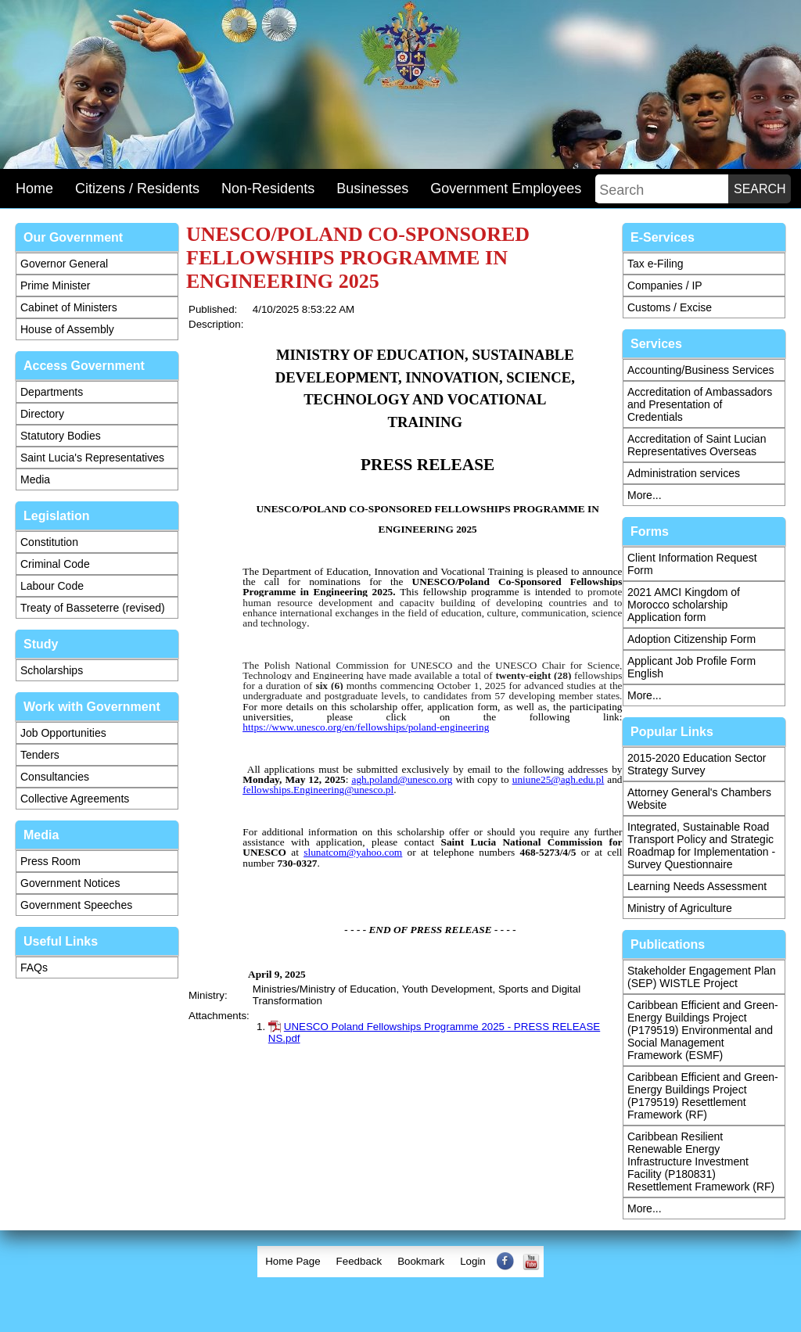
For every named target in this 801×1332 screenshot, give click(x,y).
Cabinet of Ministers (68, 307)
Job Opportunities (63, 733)
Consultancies (54, 776)
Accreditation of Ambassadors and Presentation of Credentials (699, 404)
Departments (51, 392)
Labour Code (52, 586)
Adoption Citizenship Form (691, 639)
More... (644, 495)
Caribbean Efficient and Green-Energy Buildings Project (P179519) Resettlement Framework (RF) (702, 1096)
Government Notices (70, 883)
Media (35, 479)
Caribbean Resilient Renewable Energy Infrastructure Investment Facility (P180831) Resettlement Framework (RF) (700, 1161)
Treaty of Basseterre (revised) (92, 607)
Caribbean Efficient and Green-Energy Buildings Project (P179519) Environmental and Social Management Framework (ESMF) (702, 1030)
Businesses (372, 188)
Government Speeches (76, 905)
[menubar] (400, 1261)
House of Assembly (67, 329)
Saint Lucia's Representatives (92, 457)
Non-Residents (267, 188)
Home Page (292, 1261)
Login (473, 1261)
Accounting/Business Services (700, 370)
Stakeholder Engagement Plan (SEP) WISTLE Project (701, 976)
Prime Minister (55, 285)
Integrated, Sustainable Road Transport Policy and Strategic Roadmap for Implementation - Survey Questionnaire (701, 845)
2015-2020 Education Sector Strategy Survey (696, 764)
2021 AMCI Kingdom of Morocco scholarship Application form (683, 604)
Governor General (64, 263)
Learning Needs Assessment (697, 886)
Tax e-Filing (655, 263)
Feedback (359, 1261)
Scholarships (51, 670)
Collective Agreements (74, 798)
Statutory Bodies (60, 435)
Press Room (50, 861)
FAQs (34, 967)
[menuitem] (292, 1261)
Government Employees (505, 188)
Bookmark (420, 1261)
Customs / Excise (669, 307)
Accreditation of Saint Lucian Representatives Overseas (696, 445)
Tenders (39, 755)
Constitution (49, 542)
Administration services (683, 473)
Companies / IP (664, 285)
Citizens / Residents (137, 188)
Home (34, 188)
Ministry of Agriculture (679, 908)
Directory (42, 413)
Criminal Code (55, 564)
